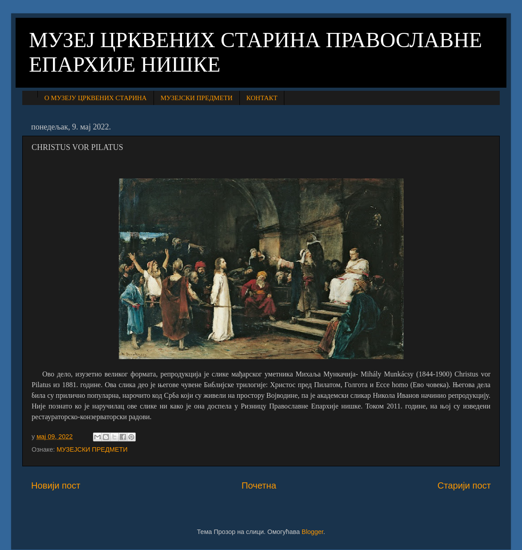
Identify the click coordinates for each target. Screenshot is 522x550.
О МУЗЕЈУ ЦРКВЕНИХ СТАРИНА (96, 97)
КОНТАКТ (262, 97)
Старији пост (464, 485)
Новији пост (56, 485)
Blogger (313, 531)
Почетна (259, 485)
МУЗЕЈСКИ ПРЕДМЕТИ (197, 97)
